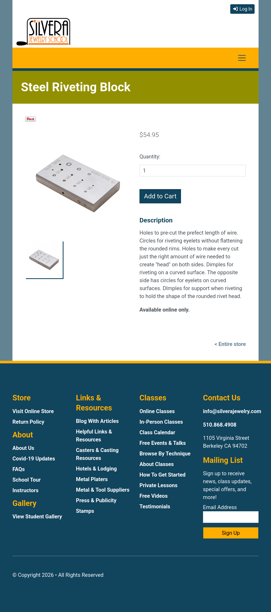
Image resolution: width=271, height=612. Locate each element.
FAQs (18, 469)
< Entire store (230, 344)
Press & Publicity (96, 500)
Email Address (231, 513)
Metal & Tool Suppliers (102, 490)
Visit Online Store (33, 411)
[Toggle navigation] (242, 58)
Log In (242, 9)
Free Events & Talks (162, 443)
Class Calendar (157, 432)
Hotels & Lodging (96, 468)
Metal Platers (92, 479)
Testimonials (154, 506)
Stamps (85, 511)
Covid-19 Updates (33, 458)
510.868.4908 (219, 425)
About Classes (156, 464)
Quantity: (149, 156)
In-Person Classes (161, 422)
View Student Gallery (37, 516)
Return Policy (28, 422)
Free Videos (153, 496)
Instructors (25, 490)
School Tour (26, 480)
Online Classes (157, 411)
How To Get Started (162, 475)
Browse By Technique (165, 453)
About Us (23, 448)
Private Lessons (158, 485)
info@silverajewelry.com (232, 411)
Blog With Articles (97, 421)
